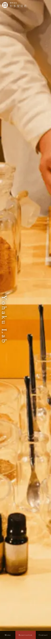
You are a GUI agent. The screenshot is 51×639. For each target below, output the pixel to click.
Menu (8, 635)
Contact (43, 635)
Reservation (25, 635)
